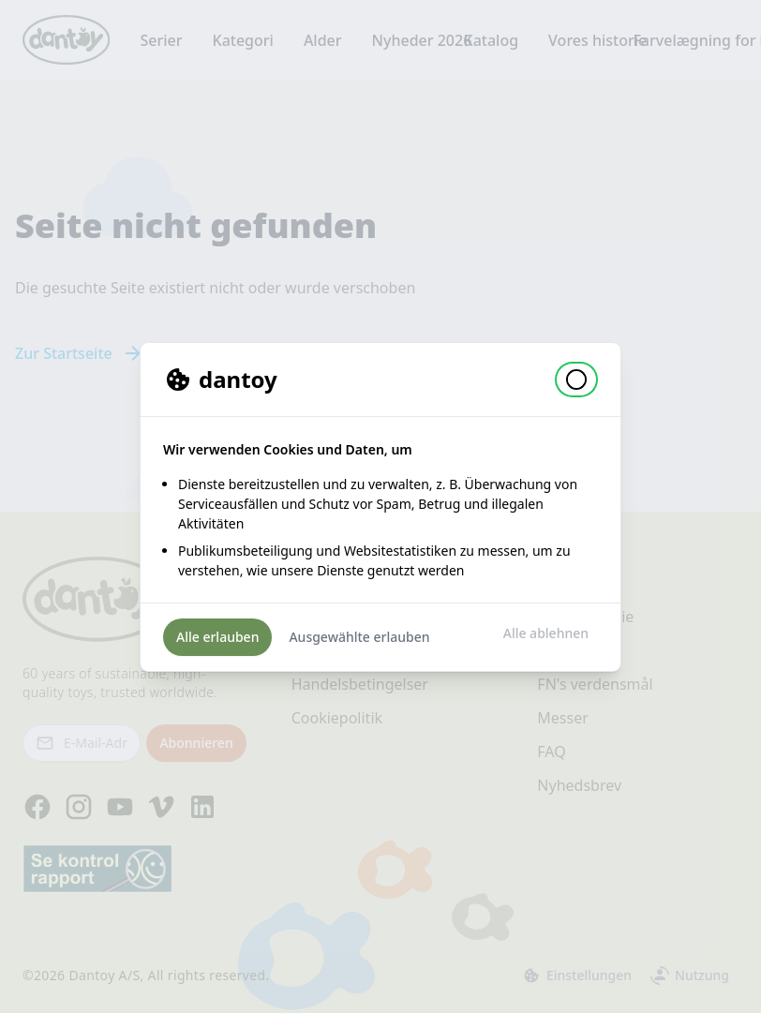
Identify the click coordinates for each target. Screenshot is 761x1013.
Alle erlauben (217, 637)
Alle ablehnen (546, 633)
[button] (576, 379)
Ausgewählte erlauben (359, 637)
